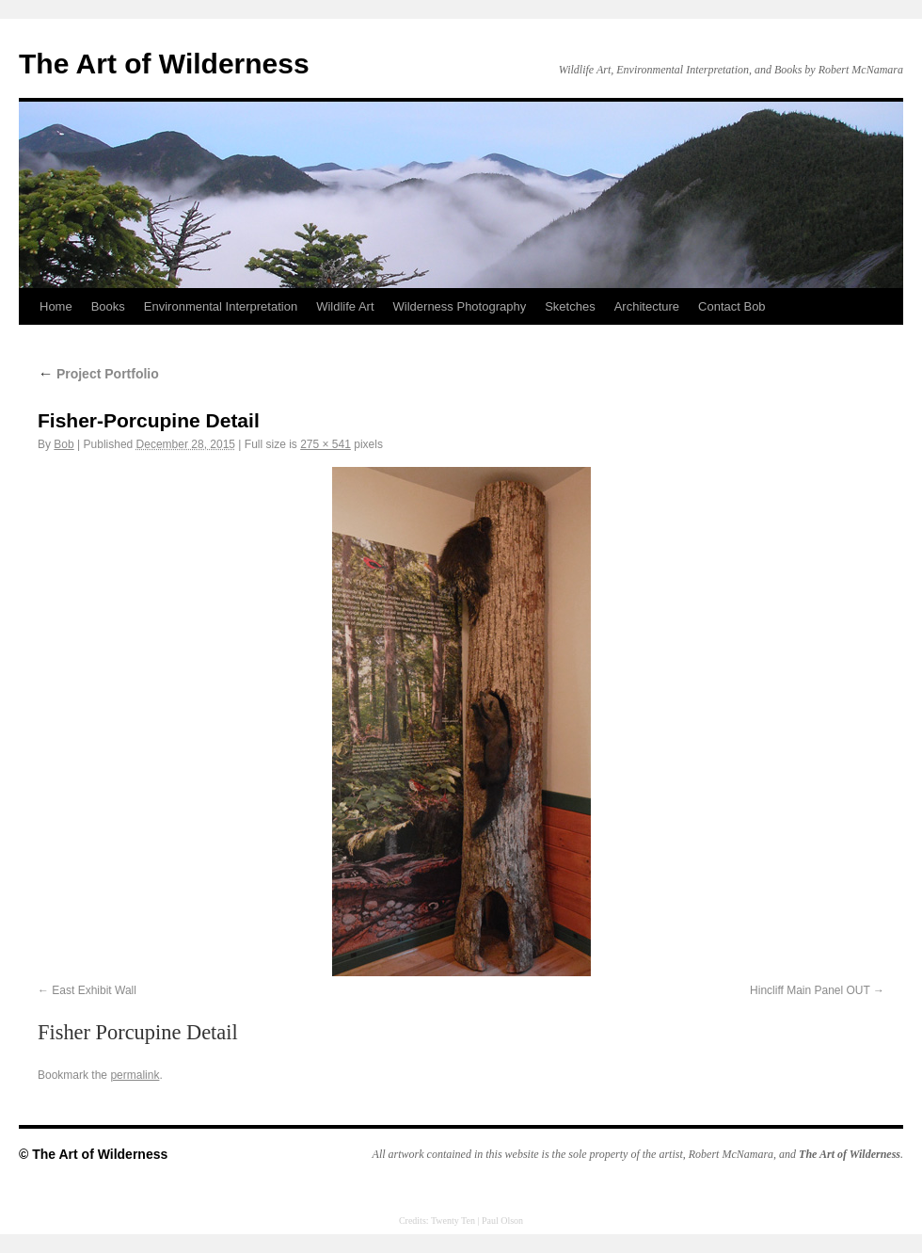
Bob (63, 444)
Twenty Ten (453, 1220)
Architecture (646, 306)
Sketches (570, 306)
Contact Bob (732, 306)
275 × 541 (325, 444)
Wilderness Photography (460, 306)
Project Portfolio (98, 373)
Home (56, 306)
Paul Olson (502, 1220)
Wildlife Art (345, 306)
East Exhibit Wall (94, 990)
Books (108, 306)
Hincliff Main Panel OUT (810, 990)
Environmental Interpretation (220, 306)
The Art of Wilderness (164, 63)
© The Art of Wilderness (93, 1154)
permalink (134, 1075)
